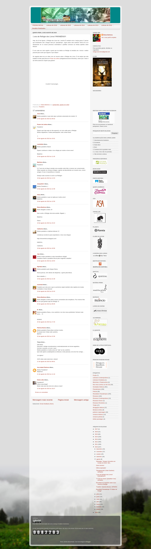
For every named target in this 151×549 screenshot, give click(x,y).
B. (37, 309)
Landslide (40, 144)
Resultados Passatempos (100, 394)
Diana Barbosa (41, 207)
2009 (96, 512)
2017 (96, 429)
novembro (99, 451)
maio (98, 499)
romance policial (97, 416)
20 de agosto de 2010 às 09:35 (46, 304)
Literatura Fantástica (99, 380)
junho (98, 496)
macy (38, 194)
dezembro (99, 449)
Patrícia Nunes (41, 327)
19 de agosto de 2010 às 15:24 (46, 223)
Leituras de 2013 (93, 25)
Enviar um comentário (41, 392)
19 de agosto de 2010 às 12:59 (46, 201)
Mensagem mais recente (43, 400)
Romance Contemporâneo (100, 398)
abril (97, 501)
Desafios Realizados (38, 28)
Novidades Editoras (98, 387)
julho (97, 494)
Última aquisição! (101, 468)
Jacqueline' (40, 184)
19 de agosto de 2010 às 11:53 (46, 178)
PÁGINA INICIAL (38, 25)
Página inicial (63, 400)
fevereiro (99, 506)
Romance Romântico (99, 403)
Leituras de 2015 (65, 25)
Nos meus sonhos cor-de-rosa (101, 384)
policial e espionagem (99, 412)
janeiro (98, 509)
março (98, 504)
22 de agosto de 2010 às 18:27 (46, 388)
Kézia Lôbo (40, 380)
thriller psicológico (98, 419)
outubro (98, 454)
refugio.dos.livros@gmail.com (101, 51)
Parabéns (41, 106)
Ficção (95, 375)
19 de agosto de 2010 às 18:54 (46, 261)
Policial (95, 391)
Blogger (88, 541)
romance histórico (98, 414)
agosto (98, 459)
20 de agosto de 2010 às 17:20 (46, 322)
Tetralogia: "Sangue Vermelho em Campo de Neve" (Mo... (105, 462)
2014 (96, 436)
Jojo (38, 254)
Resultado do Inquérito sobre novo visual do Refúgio (106, 483)
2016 (96, 431)
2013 (96, 439)
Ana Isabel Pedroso (43, 367)
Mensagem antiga (81, 400)
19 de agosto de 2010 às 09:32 (46, 118)
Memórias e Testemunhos (100, 382)
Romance (95, 396)
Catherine (40, 229)
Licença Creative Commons (61, 524)
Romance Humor (98, 400)
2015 (96, 434)
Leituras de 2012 (106, 25)
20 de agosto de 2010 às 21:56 (46, 336)
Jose (38, 113)
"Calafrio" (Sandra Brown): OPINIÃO (106, 487)
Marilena (39, 162)
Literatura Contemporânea (100, 377)
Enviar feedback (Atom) (47, 404)
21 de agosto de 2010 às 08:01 (46, 361)
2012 (96, 441)
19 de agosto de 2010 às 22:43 (46, 291)
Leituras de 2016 (51, 25)
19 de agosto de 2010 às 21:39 (46, 279)
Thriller (95, 405)
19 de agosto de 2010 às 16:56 (46, 248)
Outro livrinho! (100, 465)
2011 (96, 444)
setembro (99, 456)
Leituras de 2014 (79, 25)
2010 (96, 447)
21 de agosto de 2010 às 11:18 (46, 374)
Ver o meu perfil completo (109, 37)
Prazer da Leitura (42, 124)
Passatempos (97, 389)
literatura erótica (97, 410)
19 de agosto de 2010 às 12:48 (46, 189)
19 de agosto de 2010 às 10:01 (46, 138)
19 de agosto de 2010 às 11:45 (46, 156)
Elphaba (39, 266)
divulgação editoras (98, 407)
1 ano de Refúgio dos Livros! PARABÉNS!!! (104, 475)
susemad (40, 284)
